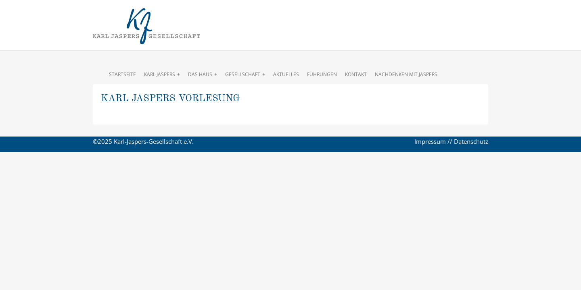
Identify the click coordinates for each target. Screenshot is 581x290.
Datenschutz (471, 141)
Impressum (430, 141)
